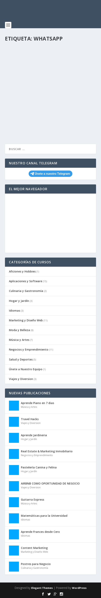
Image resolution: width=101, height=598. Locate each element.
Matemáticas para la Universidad (44, 516)
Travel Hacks (30, 419)
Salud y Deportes (21, 359)
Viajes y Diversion (21, 379)
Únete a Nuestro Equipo (25, 369)
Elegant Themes (42, 588)
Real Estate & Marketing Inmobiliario (47, 451)
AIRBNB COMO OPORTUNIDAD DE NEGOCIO (50, 483)
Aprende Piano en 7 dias (37, 403)
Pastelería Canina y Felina (39, 467)
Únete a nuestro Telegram (50, 173)
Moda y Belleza (19, 330)
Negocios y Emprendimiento (28, 349)
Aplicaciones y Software (25, 281)
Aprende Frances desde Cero (40, 532)
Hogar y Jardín (19, 301)
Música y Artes (19, 340)
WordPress (79, 588)
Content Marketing (34, 548)
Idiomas (14, 310)
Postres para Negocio (36, 564)
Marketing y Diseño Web (26, 320)
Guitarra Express (32, 499)
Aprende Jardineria (34, 435)
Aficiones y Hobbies (22, 271)
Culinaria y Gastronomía (26, 291)
